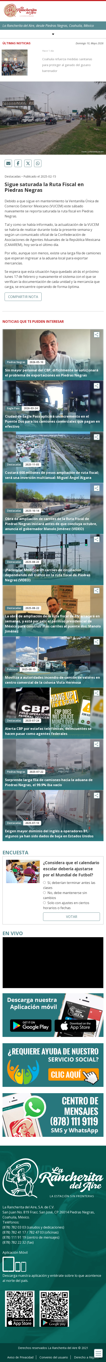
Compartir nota (23, 296)
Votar (71, 916)
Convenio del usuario (54, 1357)
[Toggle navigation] (98, 1353)
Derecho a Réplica (86, 1357)
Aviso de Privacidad (20, 1357)
